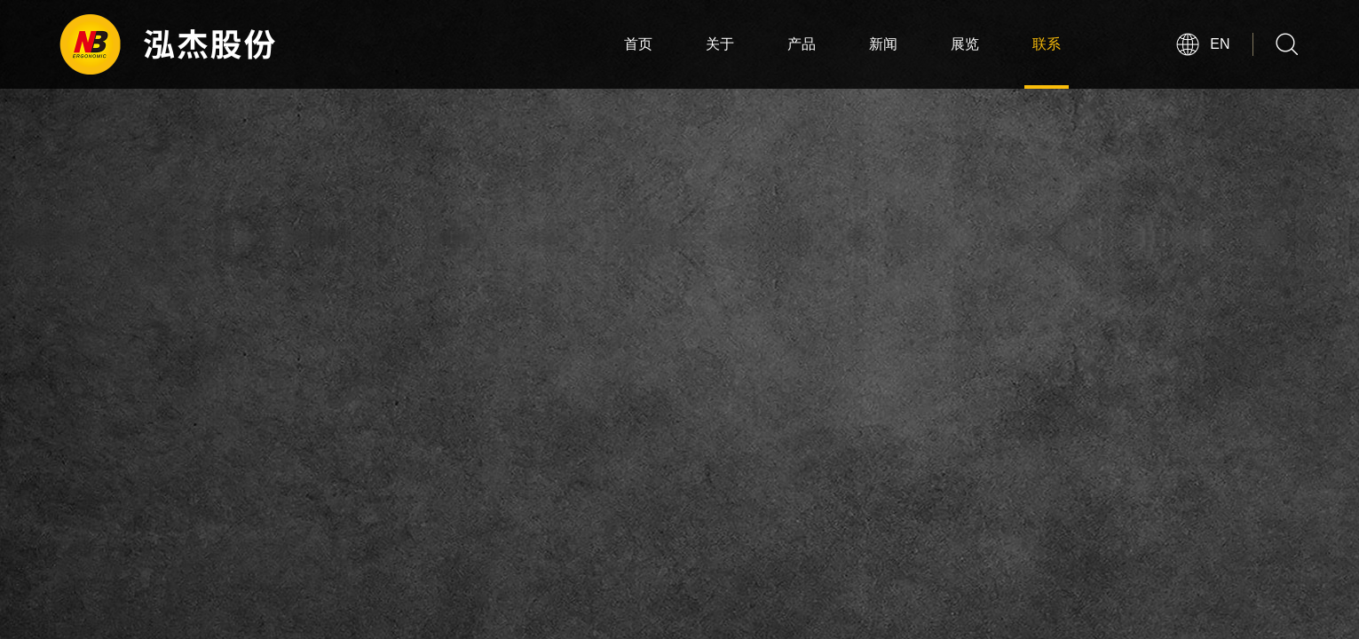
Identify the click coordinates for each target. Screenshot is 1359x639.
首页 (638, 43)
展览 (965, 43)
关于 (720, 43)
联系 (1046, 43)
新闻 (883, 43)
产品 (801, 43)
